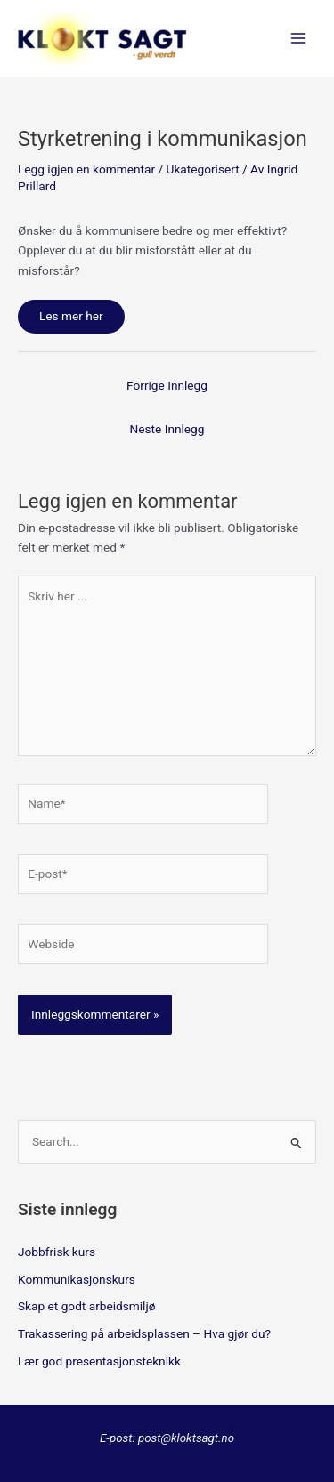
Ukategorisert (203, 169)
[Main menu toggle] (299, 38)
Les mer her (71, 316)
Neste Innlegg (167, 429)
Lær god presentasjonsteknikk (99, 1361)
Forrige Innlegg (167, 385)
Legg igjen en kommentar (86, 169)
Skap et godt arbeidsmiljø (86, 1306)
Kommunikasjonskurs (76, 1279)
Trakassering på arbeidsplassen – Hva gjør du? (144, 1333)
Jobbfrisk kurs (56, 1251)
